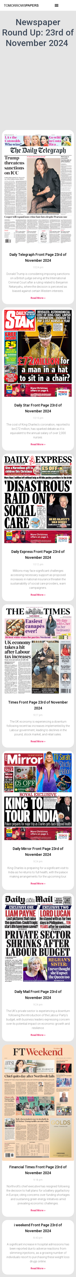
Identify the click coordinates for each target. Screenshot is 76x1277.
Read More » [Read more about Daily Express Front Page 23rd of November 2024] (38, 571)
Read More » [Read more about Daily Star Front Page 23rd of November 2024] (38, 420)
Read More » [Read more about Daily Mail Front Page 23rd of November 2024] (38, 1011)
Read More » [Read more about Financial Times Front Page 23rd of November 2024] (38, 1186)
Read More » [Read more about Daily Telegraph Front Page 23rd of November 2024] (38, 274)
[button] (57, 5)
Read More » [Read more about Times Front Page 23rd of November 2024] (38, 717)
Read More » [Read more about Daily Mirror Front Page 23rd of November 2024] (38, 859)
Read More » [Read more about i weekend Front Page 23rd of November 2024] (38, 1244)
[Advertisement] (38, 88)
